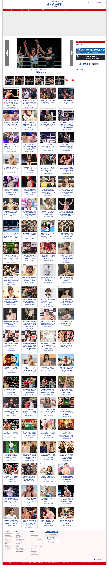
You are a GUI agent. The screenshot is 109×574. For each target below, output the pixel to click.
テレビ (85, 10)
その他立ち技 (8, 540)
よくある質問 (54, 562)
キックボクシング (9, 536)
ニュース (15, 10)
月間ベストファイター (21, 537)
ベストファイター (77, 10)
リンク (17, 546)
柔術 (6, 545)
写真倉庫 (33, 542)
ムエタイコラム (34, 555)
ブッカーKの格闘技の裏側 (36, 546)
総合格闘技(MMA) (9, 533)
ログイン (90, 2)
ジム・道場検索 (19, 548)
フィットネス (52, 10)
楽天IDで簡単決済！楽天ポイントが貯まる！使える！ (51, 540)
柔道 (6, 543)
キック (38, 10)
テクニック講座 (34, 536)
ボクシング (32, 10)
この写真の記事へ (39, 72)
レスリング (7, 542)
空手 (6, 539)
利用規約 (34, 562)
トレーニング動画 (34, 537)
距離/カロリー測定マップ (21, 549)
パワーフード (19, 542)
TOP (9, 10)
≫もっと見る (79, 44)
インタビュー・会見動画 (36, 539)
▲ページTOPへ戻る (99, 559)
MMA (26, 10)
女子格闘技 (7, 548)
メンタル (33, 552)
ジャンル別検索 (19, 551)
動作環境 (28, 562)
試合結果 (21, 10)
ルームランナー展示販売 (51, 534)
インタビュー (33, 543)
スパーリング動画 (34, 535)
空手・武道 (44, 10)
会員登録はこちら (100, 2)
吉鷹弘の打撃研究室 (35, 545)
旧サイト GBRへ (62, 562)
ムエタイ (7, 537)
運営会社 (69, 562)
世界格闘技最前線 (34, 553)
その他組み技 (8, 546)
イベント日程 (97, 10)
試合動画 (33, 533)
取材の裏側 (33, 548)
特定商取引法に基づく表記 (43, 562)
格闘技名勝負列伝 (20, 539)
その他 (90, 10)
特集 (32, 556)
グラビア (60, 10)
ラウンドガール (67, 10)
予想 (17, 545)
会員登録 (23, 562)
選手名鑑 (18, 543)
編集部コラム (33, 551)
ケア (32, 549)
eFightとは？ (12, 562)
